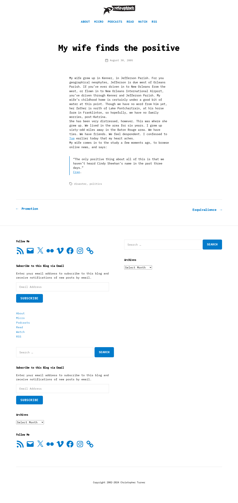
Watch (142, 27)
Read (130, 27)
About (85, 27)
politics (96, 189)
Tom (71, 143)
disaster (80, 189)
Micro (98, 27)
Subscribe (29, 303)
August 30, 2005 (121, 65)
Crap (76, 177)
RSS (154, 27)
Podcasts (115, 27)
